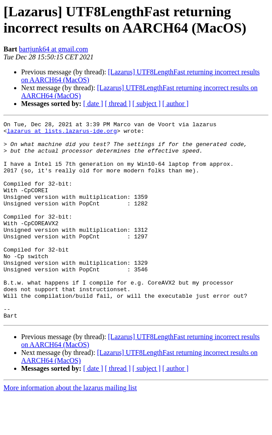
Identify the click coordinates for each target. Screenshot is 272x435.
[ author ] (175, 103)
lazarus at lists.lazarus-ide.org (62, 133)
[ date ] (93, 103)
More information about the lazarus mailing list (70, 427)
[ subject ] (146, 103)
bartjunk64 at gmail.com (53, 49)
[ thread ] (118, 103)
